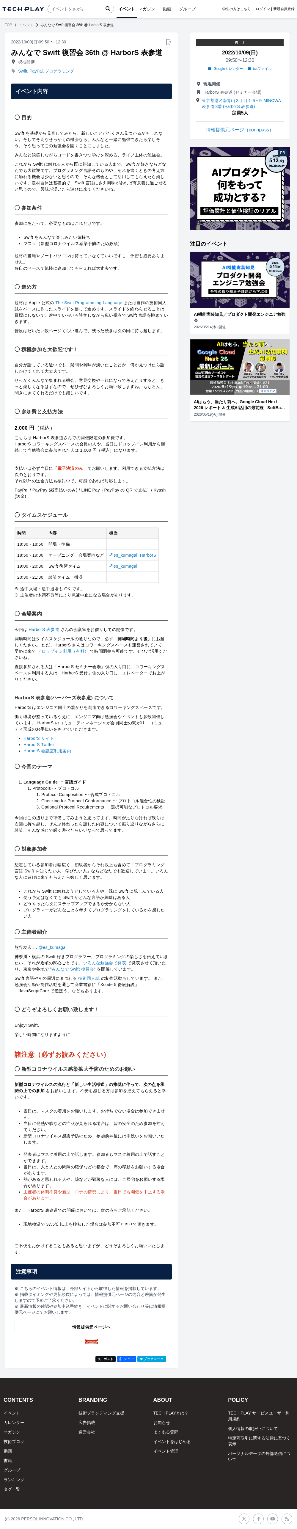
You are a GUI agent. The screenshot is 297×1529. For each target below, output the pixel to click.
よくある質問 (165, 1432)
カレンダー (14, 1422)
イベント (26, 25)
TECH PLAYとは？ (171, 1413)
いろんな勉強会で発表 (104, 962)
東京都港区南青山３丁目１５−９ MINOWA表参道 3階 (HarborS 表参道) (241, 103)
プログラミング (59, 71)
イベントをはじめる (172, 1441)
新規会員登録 (284, 9)
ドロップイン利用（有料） (63, 651)
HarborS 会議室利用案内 (47, 750)
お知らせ (161, 1422)
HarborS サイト (38, 738)
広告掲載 (86, 1422)
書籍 (8, 1460)
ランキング (14, 1479)
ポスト (106, 1359)
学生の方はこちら (236, 9)
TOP (8, 25)
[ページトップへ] (23, 9)
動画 (8, 1451)
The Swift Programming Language (88, 302)
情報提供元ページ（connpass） (240, 129)
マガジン (12, 1432)
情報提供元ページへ (91, 1327)
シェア (126, 1359)
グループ (12, 1470)
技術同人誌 (89, 978)
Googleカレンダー (225, 69)
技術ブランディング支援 (101, 1413)
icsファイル (260, 69)
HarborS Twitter (38, 744)
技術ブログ (14, 1441)
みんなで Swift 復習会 (73, 969)
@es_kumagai (123, 555)
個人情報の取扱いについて (253, 1428)
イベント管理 (165, 1451)
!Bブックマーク (152, 1359)
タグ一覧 (12, 1489)
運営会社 (86, 1432)
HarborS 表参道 (44, 629)
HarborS (148, 555)
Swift (22, 71)
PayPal (36, 71)
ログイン (263, 9)
